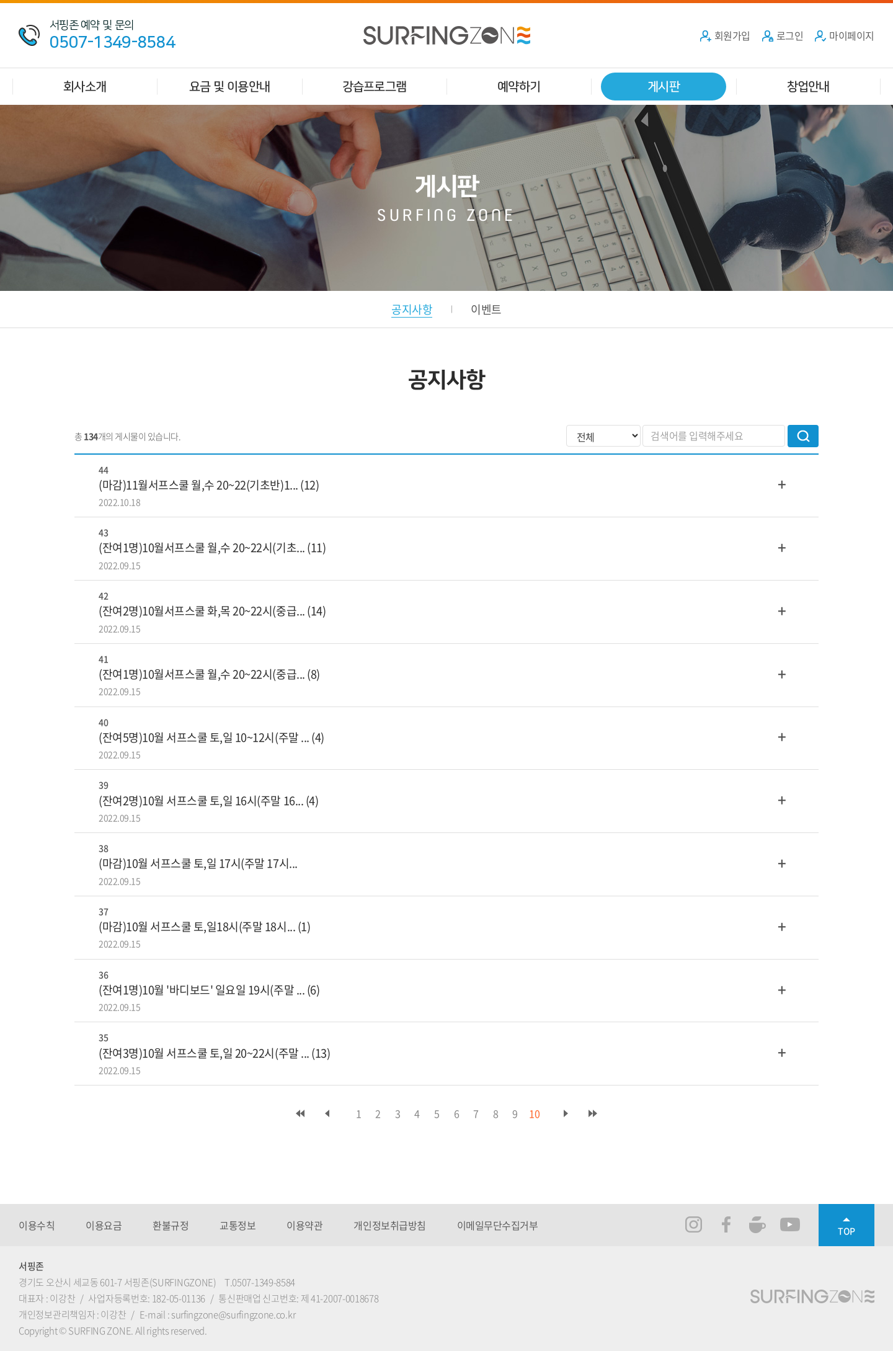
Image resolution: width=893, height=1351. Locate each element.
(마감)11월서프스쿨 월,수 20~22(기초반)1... (198, 484)
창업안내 (808, 86)
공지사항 (411, 309)
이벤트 (486, 309)
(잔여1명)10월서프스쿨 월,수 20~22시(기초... (202, 547)
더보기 (782, 483)
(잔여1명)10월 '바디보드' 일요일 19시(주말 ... (201, 989)
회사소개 (84, 86)
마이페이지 (844, 35)
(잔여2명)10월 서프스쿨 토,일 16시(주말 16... (201, 800)
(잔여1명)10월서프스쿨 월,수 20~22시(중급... (202, 674)
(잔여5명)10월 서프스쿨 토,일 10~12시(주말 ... (204, 737)
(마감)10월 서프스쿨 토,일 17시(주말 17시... (198, 863)
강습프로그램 (374, 86)
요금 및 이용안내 (229, 86)
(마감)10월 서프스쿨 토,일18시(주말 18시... (197, 926)
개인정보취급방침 (389, 1225)
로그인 (783, 35)
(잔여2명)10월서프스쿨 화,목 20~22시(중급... (202, 610)
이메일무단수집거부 (497, 1225)
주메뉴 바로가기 (0, 0)
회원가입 (725, 35)
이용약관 (304, 1225)
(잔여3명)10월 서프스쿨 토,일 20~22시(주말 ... (204, 1053)
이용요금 (104, 1225)
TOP (846, 1230)
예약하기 (518, 86)
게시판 (663, 86)
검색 (803, 436)
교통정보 (237, 1225)
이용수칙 (37, 1225)
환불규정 (171, 1225)
